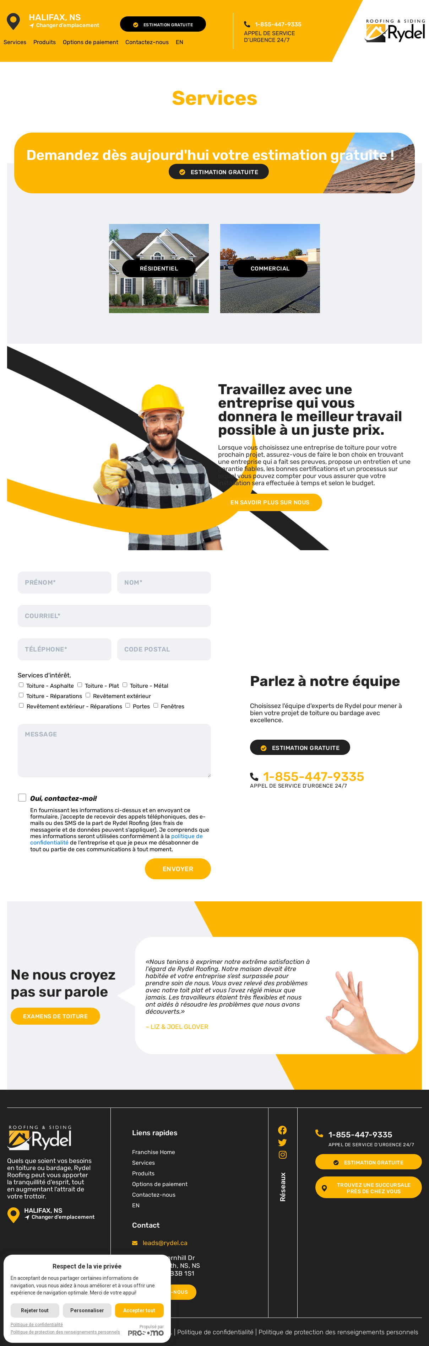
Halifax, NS (55, 17)
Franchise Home (153, 1151)
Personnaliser (88, 1310)
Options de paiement (90, 42)
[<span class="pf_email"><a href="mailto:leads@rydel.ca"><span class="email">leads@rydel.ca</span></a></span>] (134, 1242)
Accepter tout (141, 1310)
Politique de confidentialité (215, 1331)
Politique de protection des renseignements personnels (338, 1331)
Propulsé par (147, 1330)
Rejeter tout (35, 1310)
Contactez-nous (147, 42)
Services (15, 42)
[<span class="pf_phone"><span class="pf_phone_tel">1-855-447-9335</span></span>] (247, 24)
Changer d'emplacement (64, 25)
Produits (44, 42)
